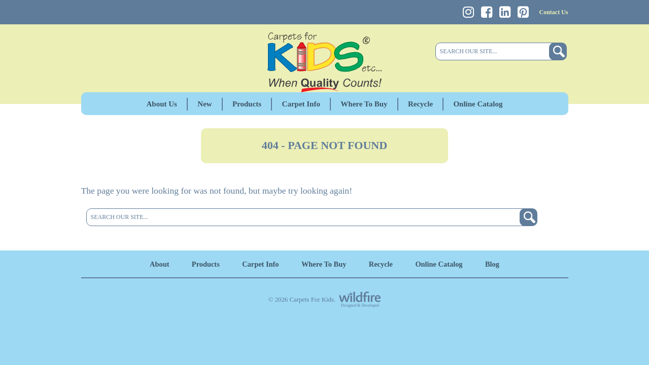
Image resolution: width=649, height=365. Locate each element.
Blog (492, 264)
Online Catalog (477, 104)
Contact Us (553, 12)
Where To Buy (363, 104)
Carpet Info (301, 104)
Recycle (420, 104)
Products (246, 104)
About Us (162, 104)
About (159, 264)
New (204, 104)
